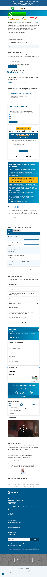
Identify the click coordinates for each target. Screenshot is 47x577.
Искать (35, 539)
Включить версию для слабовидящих (16, 495)
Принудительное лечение (14, 348)
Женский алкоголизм (13, 351)
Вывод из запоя (12, 356)
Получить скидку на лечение (23, 223)
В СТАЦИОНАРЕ (16, 230)
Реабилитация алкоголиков (14, 345)
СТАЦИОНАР (16, 82)
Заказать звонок (23, 150)
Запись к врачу (12, 503)
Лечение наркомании (13, 520)
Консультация (12, 66)
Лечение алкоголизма (16, 342)
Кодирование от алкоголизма (15, 529)
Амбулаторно (24, 82)
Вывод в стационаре (13, 361)
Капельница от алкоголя (14, 364)
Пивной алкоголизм (13, 353)
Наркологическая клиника (14, 517)
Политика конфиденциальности (15, 511)
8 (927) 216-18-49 (26, 4)
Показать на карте (23, 560)
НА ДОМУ (10, 82)
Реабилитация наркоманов (14, 522)
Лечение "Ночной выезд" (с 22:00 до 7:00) (18, 261)
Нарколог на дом (12, 534)
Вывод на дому (12, 358)
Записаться (13, 122)
